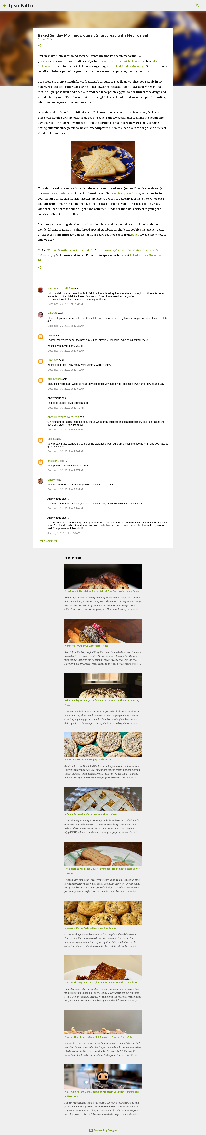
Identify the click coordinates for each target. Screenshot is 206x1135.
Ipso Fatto (21, 5)
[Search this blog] (186, 5)
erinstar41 (53, 460)
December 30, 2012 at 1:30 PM (65, 451)
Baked (135, 234)
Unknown (52, 360)
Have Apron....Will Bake (61, 288)
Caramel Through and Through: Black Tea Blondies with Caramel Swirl (101, 982)
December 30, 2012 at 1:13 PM (65, 429)
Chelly (51, 479)
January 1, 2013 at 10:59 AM (63, 533)
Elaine (51, 439)
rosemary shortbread (56, 193)
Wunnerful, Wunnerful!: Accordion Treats (86, 646)
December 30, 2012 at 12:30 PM (65, 407)
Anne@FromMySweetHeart (63, 417)
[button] (40, 46)
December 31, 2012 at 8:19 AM (65, 508)
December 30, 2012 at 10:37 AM (65, 326)
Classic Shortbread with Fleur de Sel (122, 61)
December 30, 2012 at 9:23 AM (65, 304)
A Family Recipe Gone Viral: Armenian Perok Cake (90, 814)
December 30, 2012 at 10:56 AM (65, 350)
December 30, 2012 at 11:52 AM (65, 388)
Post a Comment (47, 541)
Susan (51, 335)
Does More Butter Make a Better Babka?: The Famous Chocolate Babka (101, 591)
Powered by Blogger (103, 1130)
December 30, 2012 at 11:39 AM (65, 369)
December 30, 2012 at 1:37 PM (65, 470)
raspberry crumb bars (126, 193)
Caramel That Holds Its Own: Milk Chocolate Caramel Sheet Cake (98, 1037)
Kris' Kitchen (54, 379)
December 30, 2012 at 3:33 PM (65, 489)
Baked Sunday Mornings (129, 66)
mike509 (52, 313)
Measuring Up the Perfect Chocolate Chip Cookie (90, 928)
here (123, 255)
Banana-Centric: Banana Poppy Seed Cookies (88, 759)
